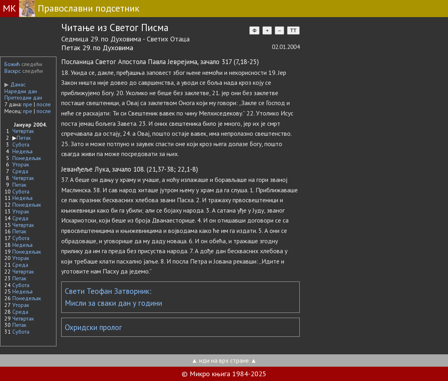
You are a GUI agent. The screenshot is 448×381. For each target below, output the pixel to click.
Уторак (20, 164)
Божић (12, 64)
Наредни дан (20, 91)
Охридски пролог (93, 327)
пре (27, 104)
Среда (20, 171)
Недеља (22, 151)
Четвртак (23, 131)
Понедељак (26, 158)
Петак (24, 137)
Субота (20, 144)
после (44, 104)
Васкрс (12, 70)
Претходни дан (23, 97)
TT (293, 30)
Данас (14, 84)
